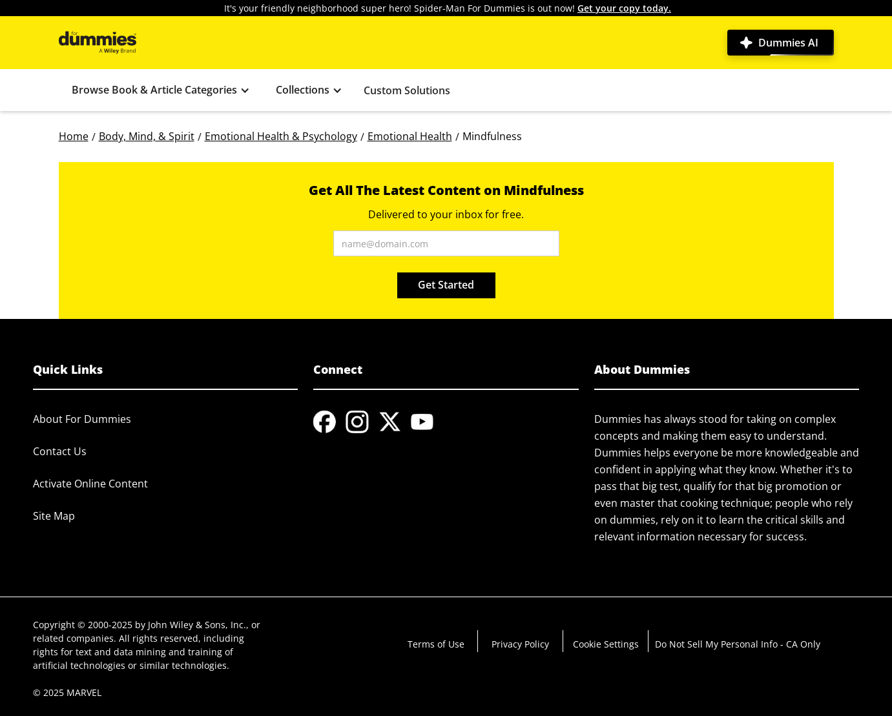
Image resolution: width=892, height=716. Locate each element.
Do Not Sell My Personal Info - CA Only (737, 644)
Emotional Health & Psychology (281, 136)
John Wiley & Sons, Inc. (197, 625)
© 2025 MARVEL (67, 692)
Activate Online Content (90, 483)
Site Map (54, 516)
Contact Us (60, 451)
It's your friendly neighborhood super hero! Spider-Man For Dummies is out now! (447, 8)
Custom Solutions (407, 90)
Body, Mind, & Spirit (146, 136)
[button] (161, 90)
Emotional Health (410, 136)
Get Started (446, 285)
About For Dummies (82, 419)
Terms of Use (436, 644)
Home (73, 136)
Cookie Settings (606, 644)
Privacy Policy (520, 644)
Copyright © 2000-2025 (82, 625)
